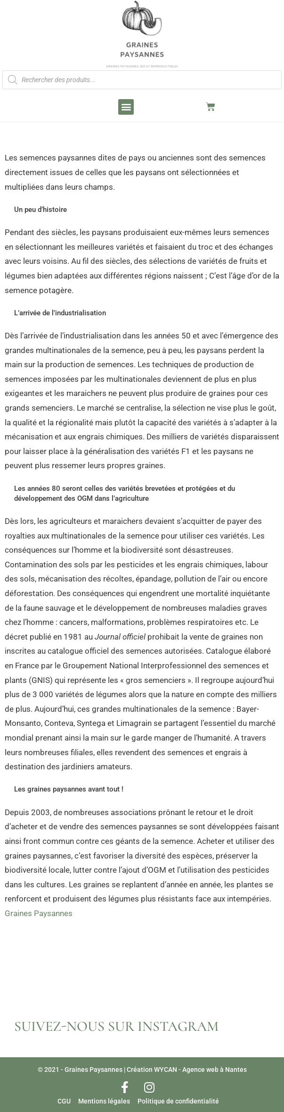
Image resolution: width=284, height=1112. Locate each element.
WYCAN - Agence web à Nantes (200, 1069)
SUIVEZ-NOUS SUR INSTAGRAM (116, 1026)
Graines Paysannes (39, 913)
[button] (126, 107)
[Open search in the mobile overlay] (142, 79)
